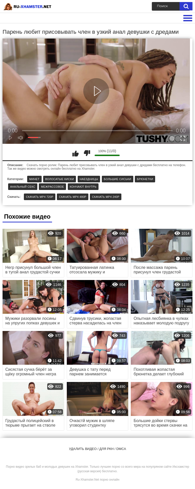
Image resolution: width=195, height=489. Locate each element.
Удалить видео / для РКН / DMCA (97, 449)
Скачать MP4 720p (39, 196)
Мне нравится (75, 153)
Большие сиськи (117, 179)
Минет (34, 179)
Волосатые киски (59, 179)
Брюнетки (145, 179)
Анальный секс (22, 186)
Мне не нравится (87, 153)
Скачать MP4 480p (72, 196)
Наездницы (89, 179)
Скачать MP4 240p (105, 196)
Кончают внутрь (83, 186)
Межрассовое (52, 186)
